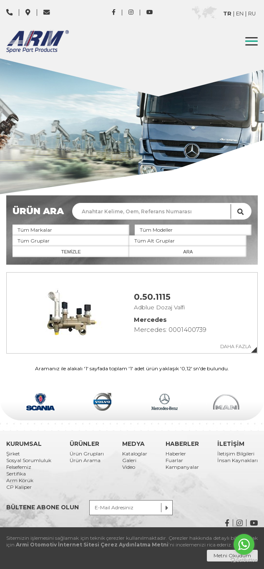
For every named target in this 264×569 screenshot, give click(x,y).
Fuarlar (174, 460)
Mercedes (150, 320)
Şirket (13, 453)
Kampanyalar (182, 467)
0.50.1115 (152, 297)
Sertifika (16, 473)
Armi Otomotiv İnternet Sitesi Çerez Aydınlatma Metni (92, 544)
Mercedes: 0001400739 (170, 329)
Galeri (129, 460)
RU (252, 14)
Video (128, 467)
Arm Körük (19, 480)
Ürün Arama (85, 460)
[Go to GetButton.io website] (244, 560)
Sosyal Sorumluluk (28, 460)
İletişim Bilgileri (235, 453)
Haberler (176, 453)
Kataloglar (134, 453)
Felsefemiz (18, 467)
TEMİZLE (71, 251)
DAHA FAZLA (235, 346)
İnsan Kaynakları (237, 460)
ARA (188, 251)
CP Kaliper (19, 487)
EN (240, 14)
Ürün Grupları (87, 453)
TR (227, 14)
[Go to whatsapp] (244, 544)
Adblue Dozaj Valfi (159, 308)
